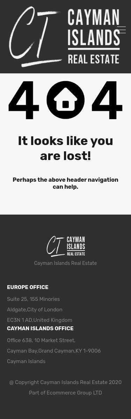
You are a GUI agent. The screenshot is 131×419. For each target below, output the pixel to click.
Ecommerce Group (70, 393)
